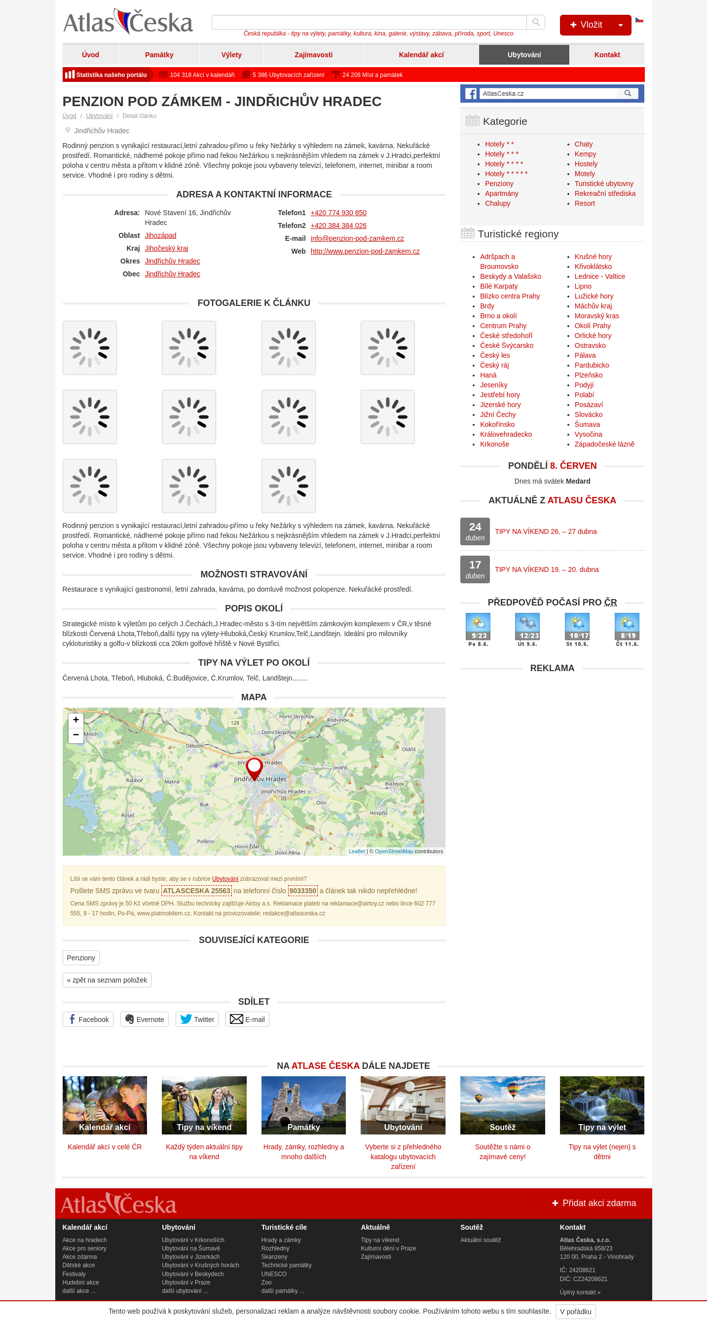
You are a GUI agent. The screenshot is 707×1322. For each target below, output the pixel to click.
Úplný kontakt (578, 1292)
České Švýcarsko (506, 345)
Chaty (584, 144)
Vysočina (588, 434)
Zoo (266, 1282)
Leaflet (357, 851)
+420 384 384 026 (339, 225)
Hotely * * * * (504, 164)
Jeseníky (493, 385)
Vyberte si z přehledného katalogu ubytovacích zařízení (403, 1157)
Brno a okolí (498, 316)
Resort (585, 203)
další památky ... (282, 1290)
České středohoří (506, 336)
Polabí (585, 395)
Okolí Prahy (593, 326)
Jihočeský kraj (166, 248)
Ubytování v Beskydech (192, 1274)
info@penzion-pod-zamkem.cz (357, 238)
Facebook (88, 1019)
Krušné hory (593, 257)
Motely (585, 174)
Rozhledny (275, 1248)
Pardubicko (592, 365)
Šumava (587, 424)
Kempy (585, 154)
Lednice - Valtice (600, 276)
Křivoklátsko (593, 266)
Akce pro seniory (85, 1248)
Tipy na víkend (380, 1240)
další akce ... (79, 1290)
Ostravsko (590, 345)
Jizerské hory (500, 405)
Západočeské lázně (604, 444)
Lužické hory (594, 296)
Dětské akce (79, 1265)
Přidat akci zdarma (593, 1203)
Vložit (599, 25)
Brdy (487, 306)
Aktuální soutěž (480, 1240)
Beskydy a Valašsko (510, 276)
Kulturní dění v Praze (388, 1248)
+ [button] (76, 721)
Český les (495, 355)
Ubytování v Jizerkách (191, 1256)
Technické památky (286, 1265)
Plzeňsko (589, 375)
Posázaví (589, 405)
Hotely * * (499, 144)
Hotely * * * (502, 154)
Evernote (144, 1019)
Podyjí (584, 385)
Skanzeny (274, 1256)
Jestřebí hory (500, 395)
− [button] (76, 735)
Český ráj (494, 365)
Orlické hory (593, 336)
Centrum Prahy (503, 326)
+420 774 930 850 (339, 213)
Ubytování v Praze (186, 1282)
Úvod (90, 55)
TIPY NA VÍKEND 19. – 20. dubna (547, 569)
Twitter (197, 1019)
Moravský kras (597, 316)
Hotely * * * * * (506, 174)
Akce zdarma (80, 1256)
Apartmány (502, 193)
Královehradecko (506, 434)
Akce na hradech (85, 1240)
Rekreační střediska (605, 193)
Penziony (81, 958)
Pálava (585, 355)
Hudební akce (81, 1282)
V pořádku (576, 1312)
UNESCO (274, 1274)
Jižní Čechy (498, 414)
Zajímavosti (314, 55)
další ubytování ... (185, 1290)
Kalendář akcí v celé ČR (105, 1147)
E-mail (247, 1019)
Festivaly (74, 1274)
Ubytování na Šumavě (191, 1248)
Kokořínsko (497, 424)
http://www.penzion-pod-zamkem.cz (365, 251)
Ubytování (524, 55)
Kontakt (607, 55)
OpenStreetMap (394, 851)
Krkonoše (494, 444)
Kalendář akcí (421, 55)
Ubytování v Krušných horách (200, 1265)
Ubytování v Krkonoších (193, 1240)
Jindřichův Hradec (172, 261)
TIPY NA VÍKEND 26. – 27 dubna (546, 531)
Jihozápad (161, 235)
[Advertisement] (552, 748)
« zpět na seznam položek (107, 980)
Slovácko (589, 414)
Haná (488, 375)
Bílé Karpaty (499, 286)
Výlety (232, 55)
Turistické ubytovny (604, 184)
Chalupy (497, 203)
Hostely (586, 164)
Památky (159, 55)
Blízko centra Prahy (510, 296)
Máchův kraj (593, 306)
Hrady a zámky (281, 1240)
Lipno (583, 286)
